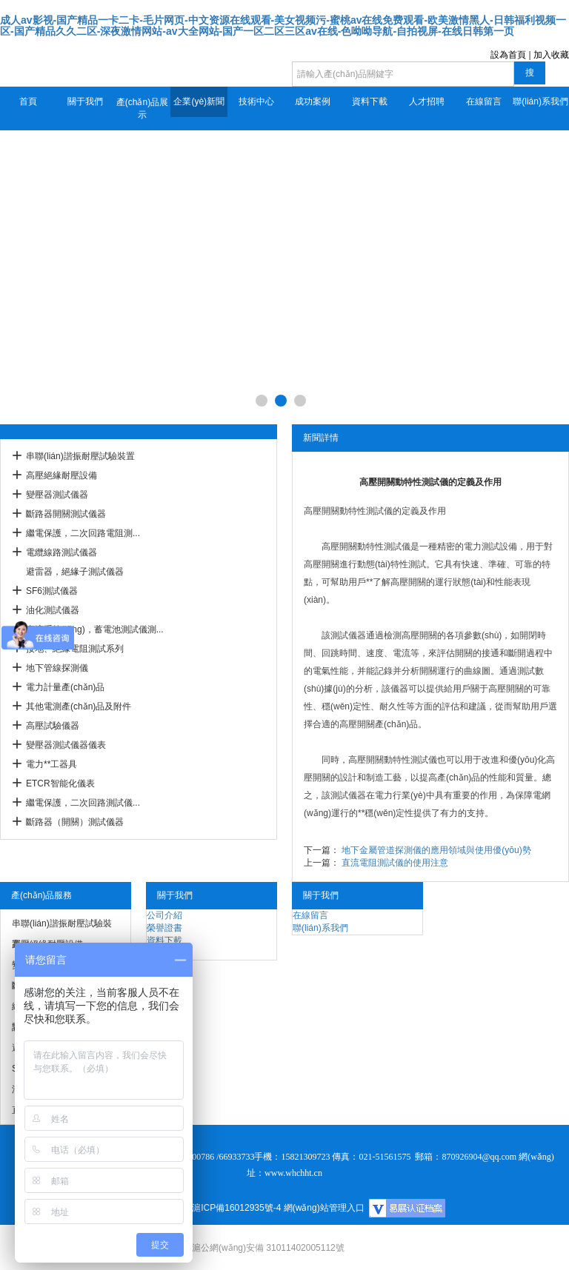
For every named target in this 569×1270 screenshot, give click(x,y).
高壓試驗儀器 (52, 726)
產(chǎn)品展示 (142, 108)
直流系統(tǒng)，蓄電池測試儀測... (95, 629)
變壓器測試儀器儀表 (66, 745)
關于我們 (85, 101)
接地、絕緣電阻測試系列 (75, 649)
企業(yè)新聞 (198, 101)
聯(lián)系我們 (540, 101)
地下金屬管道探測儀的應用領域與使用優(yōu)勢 (436, 850)
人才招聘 (427, 101)
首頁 (28, 101)
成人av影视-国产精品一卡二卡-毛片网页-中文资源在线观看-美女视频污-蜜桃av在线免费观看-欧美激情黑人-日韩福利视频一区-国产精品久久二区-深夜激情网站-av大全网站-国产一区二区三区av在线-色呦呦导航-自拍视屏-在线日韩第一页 (283, 25)
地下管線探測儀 (57, 668)
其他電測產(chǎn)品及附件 (78, 706)
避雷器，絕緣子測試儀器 (75, 572)
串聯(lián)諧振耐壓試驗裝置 (80, 456)
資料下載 (369, 101)
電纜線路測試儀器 (61, 552)
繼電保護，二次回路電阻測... (83, 533)
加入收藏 (551, 55)
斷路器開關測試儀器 (66, 514)
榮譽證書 (164, 928)
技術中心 (256, 101)
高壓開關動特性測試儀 (348, 511)
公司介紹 (164, 915)
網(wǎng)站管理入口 (324, 1208)
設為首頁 (508, 55)
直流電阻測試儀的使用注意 (395, 863)
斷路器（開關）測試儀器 (75, 822)
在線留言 (484, 101)
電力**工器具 (51, 764)
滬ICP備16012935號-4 (236, 1208)
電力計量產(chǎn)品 (65, 687)
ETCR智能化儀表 (60, 783)
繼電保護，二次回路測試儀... (83, 803)
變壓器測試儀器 (57, 494)
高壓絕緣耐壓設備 (61, 475)
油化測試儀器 (52, 610)
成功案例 (312, 101)
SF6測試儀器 (52, 591)
